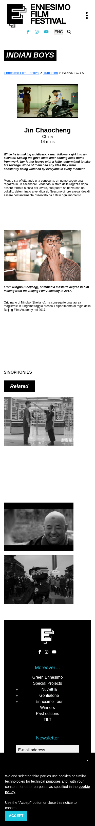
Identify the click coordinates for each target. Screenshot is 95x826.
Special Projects (47, 683)
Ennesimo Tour (49, 701)
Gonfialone (49, 695)
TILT (48, 720)
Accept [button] (16, 816)
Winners (47, 707)
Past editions (47, 713)
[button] (87, 760)
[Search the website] (69, 32)
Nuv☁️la (49, 689)
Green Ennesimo (47, 677)
